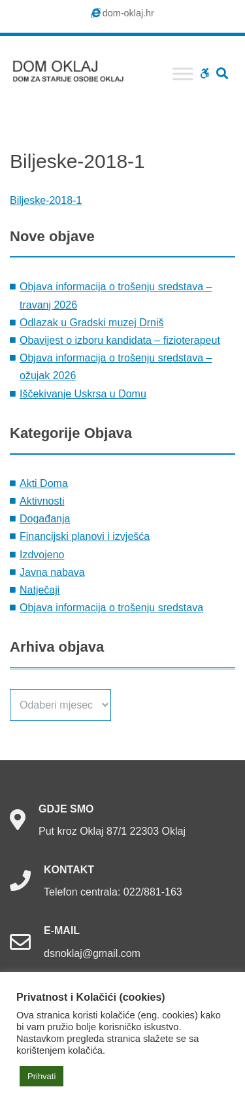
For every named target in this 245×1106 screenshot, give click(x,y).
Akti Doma (44, 483)
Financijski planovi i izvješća (85, 536)
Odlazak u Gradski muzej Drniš (92, 322)
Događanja (45, 518)
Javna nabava (52, 572)
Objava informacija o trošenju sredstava (111, 607)
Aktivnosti (42, 501)
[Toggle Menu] (182, 73)
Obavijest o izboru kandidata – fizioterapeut (120, 340)
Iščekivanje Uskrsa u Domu (83, 393)
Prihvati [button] (41, 1076)
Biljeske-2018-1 (46, 200)
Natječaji (39, 589)
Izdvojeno (42, 554)
